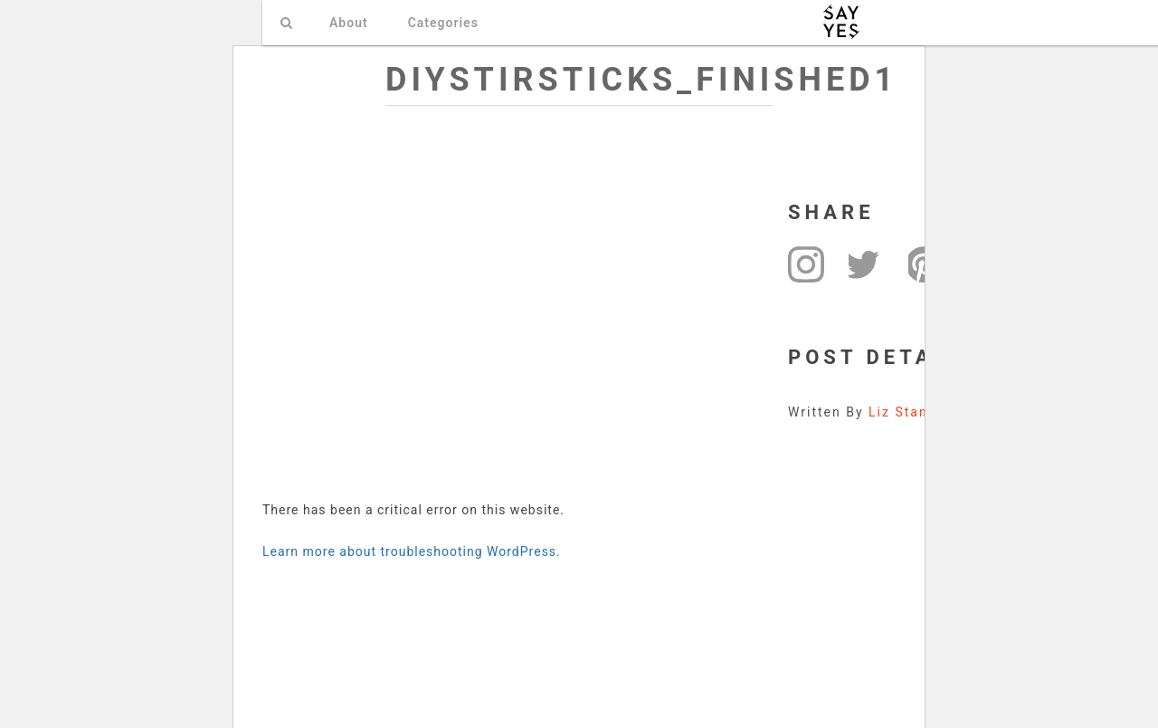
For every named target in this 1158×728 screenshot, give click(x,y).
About (348, 22)
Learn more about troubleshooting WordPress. (411, 551)
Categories (443, 22)
